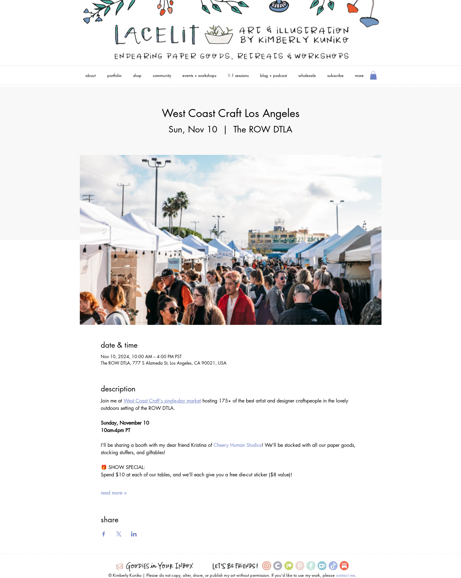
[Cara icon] (277, 565)
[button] (373, 75)
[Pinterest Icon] (299, 565)
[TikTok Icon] (333, 565)
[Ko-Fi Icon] (322, 565)
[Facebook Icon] (311, 565)
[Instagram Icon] (266, 565)
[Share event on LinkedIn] (134, 534)
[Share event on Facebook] (104, 534)
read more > (114, 493)
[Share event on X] (119, 534)
